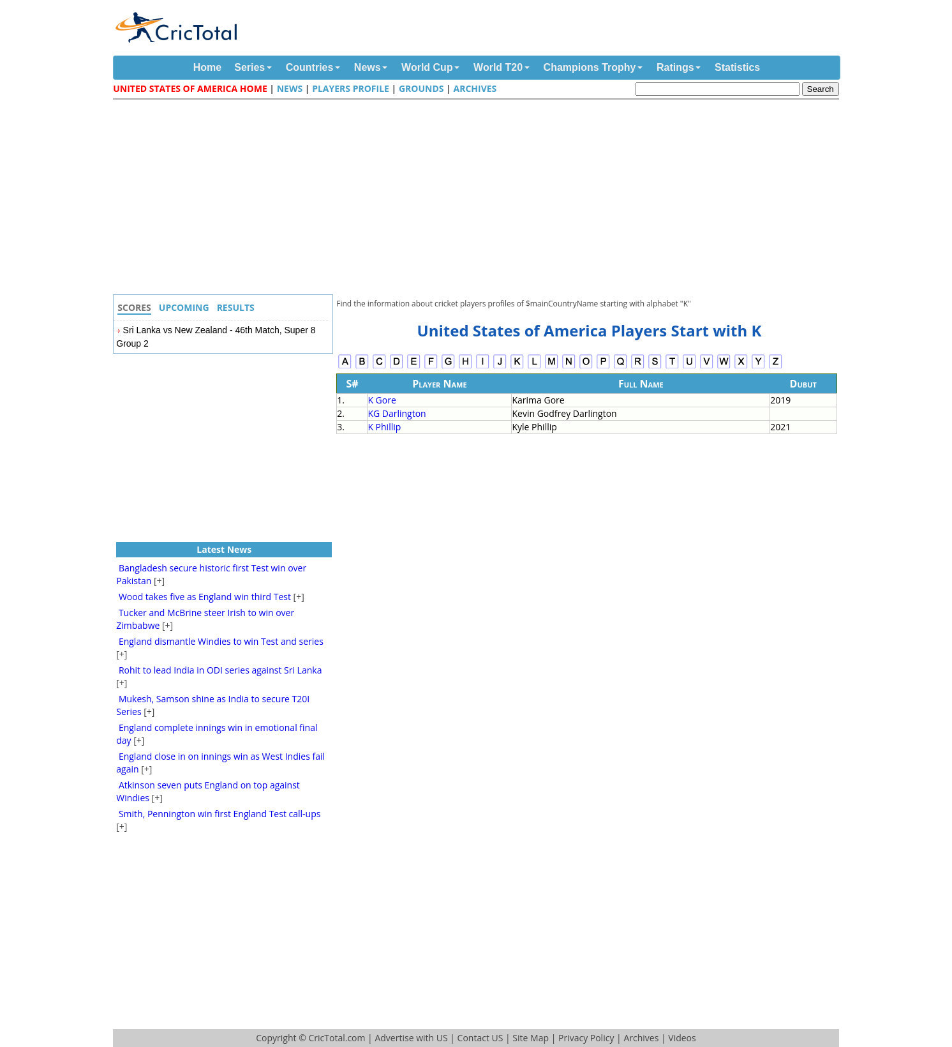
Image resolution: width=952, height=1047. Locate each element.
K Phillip (384, 427)
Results (236, 307)
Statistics (737, 67)
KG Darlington (397, 413)
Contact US (480, 1038)
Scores (134, 307)
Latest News (224, 549)
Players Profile (350, 88)
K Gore (382, 400)
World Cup (427, 67)
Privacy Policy (586, 1038)
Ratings (675, 67)
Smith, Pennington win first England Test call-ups (220, 814)
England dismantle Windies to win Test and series (221, 641)
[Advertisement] (479, 198)
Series (249, 67)
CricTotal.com (336, 1038)
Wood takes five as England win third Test (205, 597)
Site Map (530, 1038)
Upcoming (184, 307)
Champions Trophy (590, 67)
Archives (474, 88)
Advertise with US (411, 1038)
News (367, 67)
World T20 (498, 67)
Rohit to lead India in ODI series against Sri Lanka (220, 670)
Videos (681, 1038)
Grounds (421, 88)
